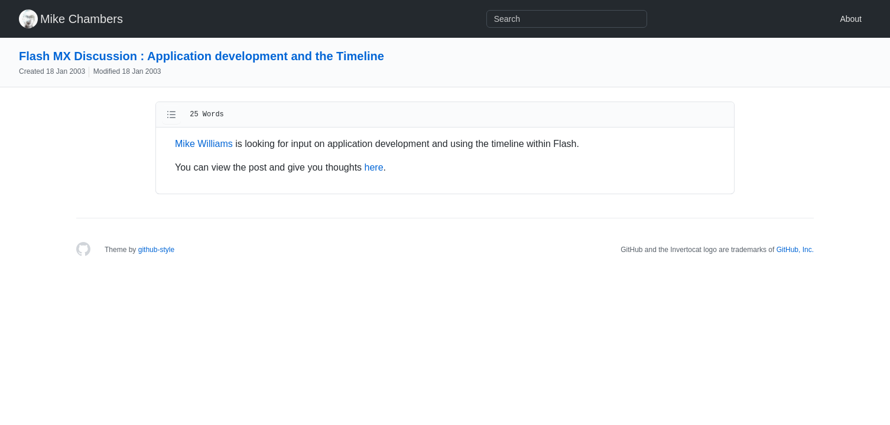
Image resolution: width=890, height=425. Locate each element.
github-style (156, 250)
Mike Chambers (81, 18)
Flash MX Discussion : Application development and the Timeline (201, 56)
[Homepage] (83, 249)
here (374, 167)
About (851, 19)
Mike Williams (204, 144)
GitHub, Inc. (795, 250)
